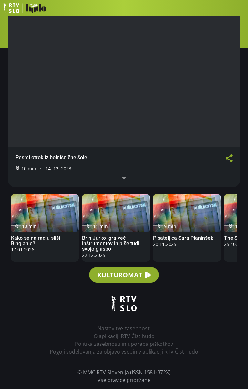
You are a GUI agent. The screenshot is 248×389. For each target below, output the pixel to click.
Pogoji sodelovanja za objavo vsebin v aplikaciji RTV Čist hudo (124, 351)
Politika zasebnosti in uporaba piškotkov (124, 343)
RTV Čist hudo (24, 8)
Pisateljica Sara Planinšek (183, 238)
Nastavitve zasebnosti (124, 328)
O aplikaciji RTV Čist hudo (124, 336)
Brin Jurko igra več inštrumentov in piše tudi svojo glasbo (110, 243)
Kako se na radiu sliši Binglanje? (35, 241)
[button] (240, 8)
